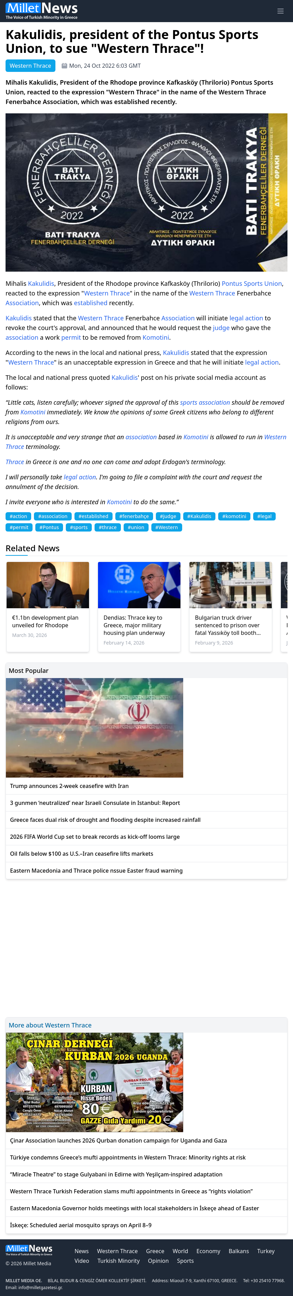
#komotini (234, 516)
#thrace (108, 527)
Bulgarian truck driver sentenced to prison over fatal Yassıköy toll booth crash (227, 625)
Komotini (156, 337)
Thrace (120, 293)
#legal (264, 516)
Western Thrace (117, 1251)
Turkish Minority (118, 1261)
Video (81, 1261)
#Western (167, 527)
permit (71, 337)
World (180, 1251)
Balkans (239, 1251)
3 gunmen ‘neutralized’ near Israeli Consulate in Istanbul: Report (95, 803)
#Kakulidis (199, 516)
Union (273, 283)
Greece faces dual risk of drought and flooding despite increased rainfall (105, 820)
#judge (168, 516)
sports (188, 402)
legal (237, 318)
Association (22, 303)
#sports (79, 527)
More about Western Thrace (50, 1025)
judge (221, 327)
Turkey (266, 1251)
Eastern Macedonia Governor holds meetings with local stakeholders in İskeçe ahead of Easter (134, 1208)
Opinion (158, 1261)
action (254, 318)
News (81, 1251)
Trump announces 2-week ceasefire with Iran (69, 786)
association (22, 337)
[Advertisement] (146, 947)
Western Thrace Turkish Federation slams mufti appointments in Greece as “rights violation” (131, 1191)
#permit (19, 527)
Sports (253, 283)
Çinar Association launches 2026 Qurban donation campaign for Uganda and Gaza (118, 1140)
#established (93, 516)
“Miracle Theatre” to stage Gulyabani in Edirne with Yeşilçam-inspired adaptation (116, 1174)
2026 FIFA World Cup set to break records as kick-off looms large (95, 836)
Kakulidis (41, 283)
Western (96, 293)
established (91, 303)
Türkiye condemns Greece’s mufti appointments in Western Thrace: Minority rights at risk (128, 1157)
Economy (208, 1251)
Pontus (232, 283)
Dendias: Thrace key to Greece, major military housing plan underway (134, 625)
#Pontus (49, 527)
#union (136, 527)
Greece (155, 1251)
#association (52, 516)
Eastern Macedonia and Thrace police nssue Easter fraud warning (96, 870)
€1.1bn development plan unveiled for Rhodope (45, 621)
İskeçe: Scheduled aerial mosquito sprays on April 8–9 (81, 1225)
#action (18, 516)
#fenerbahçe (134, 516)
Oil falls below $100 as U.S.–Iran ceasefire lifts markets (81, 853)
